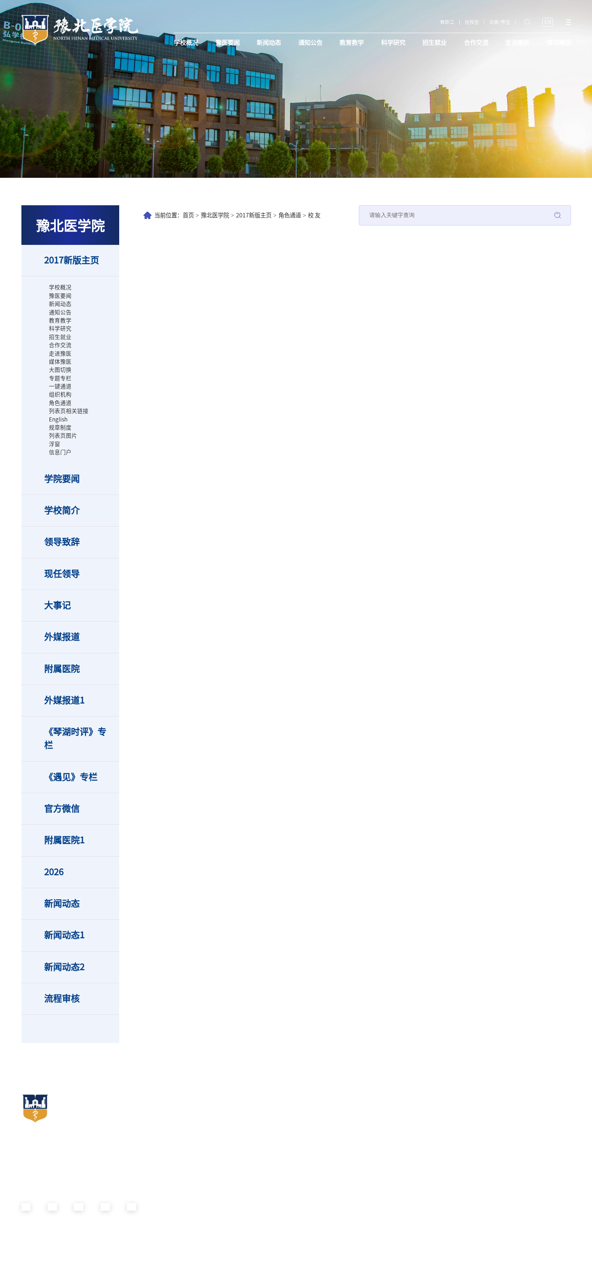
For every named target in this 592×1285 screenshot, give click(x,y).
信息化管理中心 (276, 1228)
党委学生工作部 (196, 1181)
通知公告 (310, 43)
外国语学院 (351, 1246)
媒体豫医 (559, 43)
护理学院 (348, 1135)
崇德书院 (429, 1163)
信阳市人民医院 (516, 1144)
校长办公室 (271, 1144)
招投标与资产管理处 (281, 1218)
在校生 (472, 22)
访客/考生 (499, 22)
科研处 (266, 1163)
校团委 (186, 1200)
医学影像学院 (353, 1190)
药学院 (346, 1153)
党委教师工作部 (196, 1172)
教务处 (266, 1116)
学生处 (266, 1125)
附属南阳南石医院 (518, 1116)
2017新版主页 (254, 215)
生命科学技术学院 (358, 1144)
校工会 (186, 1190)
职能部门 (271, 1102)
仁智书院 (429, 1135)
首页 (188, 215)
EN (547, 22)
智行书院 (429, 1125)
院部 (345, 1102)
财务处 (266, 1209)
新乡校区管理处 (276, 1200)
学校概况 (186, 43)
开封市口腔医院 (516, 1125)
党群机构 (191, 1102)
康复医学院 (351, 1181)
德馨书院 (429, 1172)
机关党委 (188, 1116)
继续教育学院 (273, 1181)
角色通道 (289, 215)
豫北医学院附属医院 (521, 1163)
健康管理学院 (353, 1209)
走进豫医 (517, 43)
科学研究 (393, 43)
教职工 (447, 22)
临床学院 (348, 1125)
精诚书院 (429, 1153)
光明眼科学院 (353, 1172)
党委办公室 (191, 1125)
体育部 (346, 1264)
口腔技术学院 (353, 1163)
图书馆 (266, 1237)
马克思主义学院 (356, 1255)
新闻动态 (269, 43)
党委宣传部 (191, 1144)
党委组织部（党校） (201, 1135)
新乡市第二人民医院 (521, 1135)
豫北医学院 (215, 215)
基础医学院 (351, 1116)
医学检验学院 (353, 1200)
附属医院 (511, 1102)
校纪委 (186, 1163)
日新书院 (429, 1116)
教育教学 (351, 43)
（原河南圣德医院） (521, 1153)
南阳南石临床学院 (358, 1274)
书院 (425, 1102)
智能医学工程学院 (358, 1218)
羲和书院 (429, 1144)
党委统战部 (191, 1153)
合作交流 (476, 43)
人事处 (266, 1135)
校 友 (314, 215)
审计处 (266, 1190)
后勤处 (266, 1153)
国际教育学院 (273, 1172)
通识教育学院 (353, 1228)
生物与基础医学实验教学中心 (370, 1237)
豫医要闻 (227, 43)
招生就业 (434, 43)
